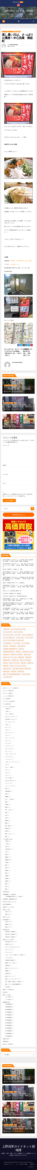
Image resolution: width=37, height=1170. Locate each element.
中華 (6, 788)
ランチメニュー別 (7, 706)
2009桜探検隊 (8, 1009)
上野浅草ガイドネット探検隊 (18, 10)
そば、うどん (10, 31)
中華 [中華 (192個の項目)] (21, 648)
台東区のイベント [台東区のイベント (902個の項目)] (28, 651)
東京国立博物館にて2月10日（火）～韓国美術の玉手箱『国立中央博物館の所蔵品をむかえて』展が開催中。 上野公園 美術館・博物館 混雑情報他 (18, 579)
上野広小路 (7, 849)
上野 (6, 846)
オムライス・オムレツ (10, 716)
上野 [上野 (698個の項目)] (5, 646)
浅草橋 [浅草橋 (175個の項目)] (30, 663)
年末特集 (5, 929)
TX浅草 (6, 841)
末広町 (6, 862)
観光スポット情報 (7, 1044)
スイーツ (7, 740)
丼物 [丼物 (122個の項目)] (18, 651)
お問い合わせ (31, 1166)
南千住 (6, 854)
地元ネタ (5, 917)
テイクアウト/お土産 (7, 701)
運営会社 (32, 1164)
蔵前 (6, 883)
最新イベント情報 (7, 989)
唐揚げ (6, 807)
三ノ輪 (6, 843)
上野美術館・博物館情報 (8, 385)
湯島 (6, 873)
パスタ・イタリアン (9, 754)
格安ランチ (5, 994)
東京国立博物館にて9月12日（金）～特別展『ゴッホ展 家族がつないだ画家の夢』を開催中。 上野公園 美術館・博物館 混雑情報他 (18, 614)
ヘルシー (7, 775)
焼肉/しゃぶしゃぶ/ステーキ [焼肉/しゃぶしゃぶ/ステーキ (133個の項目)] (18, 665)
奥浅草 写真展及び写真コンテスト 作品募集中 (13, 582)
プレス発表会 (6, 704)
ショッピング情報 (7, 696)
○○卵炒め (7, 708)
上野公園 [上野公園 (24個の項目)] (13, 646)
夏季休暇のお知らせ (18, 515)
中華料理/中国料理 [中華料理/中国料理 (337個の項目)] (8, 651)
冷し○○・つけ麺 (8, 799)
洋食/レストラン (9, 976)
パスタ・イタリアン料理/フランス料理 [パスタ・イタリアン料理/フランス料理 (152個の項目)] (13, 640)
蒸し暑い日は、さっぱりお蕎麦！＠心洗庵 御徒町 (17, 38)
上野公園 (5, 891)
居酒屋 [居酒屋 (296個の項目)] (21, 657)
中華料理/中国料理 (9, 960)
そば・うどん (4, 31)
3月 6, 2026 (8, 1131)
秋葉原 (6, 878)
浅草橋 (6, 870)
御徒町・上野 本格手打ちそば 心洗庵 (21, 260)
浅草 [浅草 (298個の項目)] (23, 663)
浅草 (6, 867)
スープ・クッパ (8, 738)
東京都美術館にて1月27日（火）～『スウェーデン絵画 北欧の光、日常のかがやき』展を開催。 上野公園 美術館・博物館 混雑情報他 (18, 587)
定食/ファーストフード (10, 968)
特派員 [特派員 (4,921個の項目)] (6, 671)
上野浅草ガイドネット (9, 1164)
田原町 (6, 875)
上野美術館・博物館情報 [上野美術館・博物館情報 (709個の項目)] (10, 648)
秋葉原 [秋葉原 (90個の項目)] (13, 671)
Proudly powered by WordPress (11, 1162)
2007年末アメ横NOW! (10, 934)
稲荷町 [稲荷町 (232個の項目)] (21, 671)
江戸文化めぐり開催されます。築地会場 (12, 593)
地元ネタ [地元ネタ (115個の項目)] (27, 654)
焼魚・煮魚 (7, 825)
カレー (6, 727)
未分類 (4, 992)
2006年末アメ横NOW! (10, 931)
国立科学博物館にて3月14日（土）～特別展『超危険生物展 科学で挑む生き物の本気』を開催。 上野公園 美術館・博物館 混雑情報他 (18, 573)
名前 (4, 465)
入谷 (6, 851)
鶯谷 (6, 889)
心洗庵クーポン (15, 264)
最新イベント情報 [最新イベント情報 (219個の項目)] (25, 660)
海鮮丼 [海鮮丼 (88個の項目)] (5, 665)
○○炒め (6, 711)
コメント (6, 445)
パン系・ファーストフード (11, 761)
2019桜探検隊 (8, 1036)
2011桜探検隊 (8, 1014)
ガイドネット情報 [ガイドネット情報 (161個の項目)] (27, 634)
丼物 (6, 793)
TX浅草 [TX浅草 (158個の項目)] (6, 629)
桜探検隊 (5, 1002)
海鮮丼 (6, 820)
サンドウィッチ (8, 732)
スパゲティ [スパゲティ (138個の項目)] (19, 637)
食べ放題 (7, 986)
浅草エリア (7, 914)
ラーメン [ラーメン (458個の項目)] (16, 643)
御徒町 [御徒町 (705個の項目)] (28, 657)
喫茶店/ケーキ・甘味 (10, 963)
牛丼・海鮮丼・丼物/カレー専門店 (13, 981)
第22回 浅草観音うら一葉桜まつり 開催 (19, 423)
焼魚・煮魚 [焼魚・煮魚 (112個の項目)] (7, 668)
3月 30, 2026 (8, 1114)
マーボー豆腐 (8, 777)
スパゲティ (7, 746)
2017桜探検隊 (8, 1030)
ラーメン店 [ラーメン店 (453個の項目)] (25, 643)
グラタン (7, 730)
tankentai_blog (14, 44)
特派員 (19, 31)
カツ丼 (6, 724)
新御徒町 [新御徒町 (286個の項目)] (6, 660)
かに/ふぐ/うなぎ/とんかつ (11, 947)
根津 (6, 865)
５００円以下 (8, 996)
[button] (33, 21)
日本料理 (7, 973)
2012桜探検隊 (8, 1017)
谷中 (6, 886)
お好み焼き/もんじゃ (10, 941)
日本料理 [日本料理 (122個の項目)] (15, 660)
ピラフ (6, 769)
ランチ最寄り (6, 839)
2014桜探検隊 (8, 1022)
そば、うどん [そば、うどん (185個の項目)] (7, 632)
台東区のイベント (7, 907)
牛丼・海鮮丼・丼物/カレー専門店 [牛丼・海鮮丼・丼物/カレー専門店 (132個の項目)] (22, 668)
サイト (4, 483)
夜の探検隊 (5, 919)
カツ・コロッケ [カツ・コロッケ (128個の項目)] (8, 634)
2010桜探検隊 (8, 1012)
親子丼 (6, 831)
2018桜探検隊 (8, 1033)
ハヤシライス (8, 756)
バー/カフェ (8, 952)
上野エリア (7, 911)
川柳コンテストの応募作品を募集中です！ (12, 590)
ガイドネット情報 (7, 690)
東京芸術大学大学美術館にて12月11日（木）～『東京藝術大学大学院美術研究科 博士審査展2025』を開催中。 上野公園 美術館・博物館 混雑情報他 (18, 604)
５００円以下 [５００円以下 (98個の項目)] (26, 674)
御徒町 (15, 31)
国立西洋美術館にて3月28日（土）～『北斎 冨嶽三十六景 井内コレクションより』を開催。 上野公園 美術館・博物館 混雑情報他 (19, 407)
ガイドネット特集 (7, 693)
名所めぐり (5, 909)
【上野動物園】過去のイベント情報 (13, 896)
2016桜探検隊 (8, 1028)
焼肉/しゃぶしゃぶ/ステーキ (11, 978)
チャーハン (7, 751)
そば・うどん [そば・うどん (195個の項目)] (18, 632)
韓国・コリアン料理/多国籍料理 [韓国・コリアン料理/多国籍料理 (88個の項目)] (11, 674)
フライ (6, 772)
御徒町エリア (8, 924)
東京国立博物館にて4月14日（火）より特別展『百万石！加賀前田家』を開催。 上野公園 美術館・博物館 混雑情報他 (18, 390)
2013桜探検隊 (8, 1020)
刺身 (6, 801)
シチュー (7, 735)
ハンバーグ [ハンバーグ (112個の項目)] (29, 637)
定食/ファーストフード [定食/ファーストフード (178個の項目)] (9, 657)
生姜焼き (7, 828)
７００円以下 (8, 999)
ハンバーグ (7, 759)
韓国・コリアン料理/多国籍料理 (12, 984)
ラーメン (7, 783)
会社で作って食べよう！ (8, 901)
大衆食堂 (7, 965)
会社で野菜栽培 (6, 904)
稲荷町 (6, 881)
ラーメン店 (7, 957)
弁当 (6, 815)
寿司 (6, 812)
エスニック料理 (8, 714)
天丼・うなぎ (8, 809)
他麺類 (6, 796)
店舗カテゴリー (6, 939)
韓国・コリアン (8, 833)
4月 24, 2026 (8, 1081)
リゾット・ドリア (9, 785)
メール (5, 474)
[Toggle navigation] (18, 21)
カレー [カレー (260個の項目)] (17, 634)
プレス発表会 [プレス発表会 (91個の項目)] (7, 643)
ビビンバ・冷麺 (8, 767)
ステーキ (7, 743)
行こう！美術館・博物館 (21, 1164)
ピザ (6, 764)
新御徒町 (7, 859)
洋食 (6, 817)
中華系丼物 (7, 791)
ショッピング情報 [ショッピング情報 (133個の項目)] (8, 637)
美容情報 (5, 1041)
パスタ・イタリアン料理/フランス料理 (14, 955)
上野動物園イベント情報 (8, 894)
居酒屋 (6, 970)
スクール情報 (6, 698)
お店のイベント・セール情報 (9, 688)
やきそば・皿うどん (9, 780)
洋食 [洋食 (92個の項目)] (5, 663)
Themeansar (30, 1162)
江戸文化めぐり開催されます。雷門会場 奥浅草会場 (14, 596)
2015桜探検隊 (8, 1025)
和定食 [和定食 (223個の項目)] (6, 654)
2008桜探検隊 (8, 1006)
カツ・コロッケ (8, 722)
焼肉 (6, 823)
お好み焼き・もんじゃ (10, 719)
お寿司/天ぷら (8, 944)
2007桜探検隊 (8, 1004)
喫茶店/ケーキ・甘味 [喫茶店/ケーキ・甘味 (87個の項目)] (16, 654)
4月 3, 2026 (8, 1098)
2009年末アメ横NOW (10, 937)
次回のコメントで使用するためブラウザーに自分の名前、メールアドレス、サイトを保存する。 (17, 495)
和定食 (6, 804)
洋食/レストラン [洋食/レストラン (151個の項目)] (14, 663)
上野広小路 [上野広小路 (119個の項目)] (21, 646)
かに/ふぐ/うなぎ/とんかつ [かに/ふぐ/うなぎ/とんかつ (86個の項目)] (18, 629)
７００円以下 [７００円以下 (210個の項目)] (7, 677)
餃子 (6, 836)
